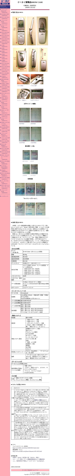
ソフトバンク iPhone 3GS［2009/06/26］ (4, 11)
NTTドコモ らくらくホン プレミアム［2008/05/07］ (5, 187)
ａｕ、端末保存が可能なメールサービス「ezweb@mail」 (29, 461)
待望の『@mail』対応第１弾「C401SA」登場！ (26, 457)
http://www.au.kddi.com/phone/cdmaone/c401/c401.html (27, 451)
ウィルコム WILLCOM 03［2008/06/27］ (4, 167)
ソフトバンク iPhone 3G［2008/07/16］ (4, 135)
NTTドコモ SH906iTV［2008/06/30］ (4, 146)
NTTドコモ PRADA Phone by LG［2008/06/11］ (5, 174)
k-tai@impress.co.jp (45, 473)
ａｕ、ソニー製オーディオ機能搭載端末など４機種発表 (29, 459)
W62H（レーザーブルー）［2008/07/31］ (5, 111)
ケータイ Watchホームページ (30, 470)
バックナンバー (4, 196)
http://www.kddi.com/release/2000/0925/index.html (26, 448)
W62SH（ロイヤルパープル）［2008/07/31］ (5, 124)
